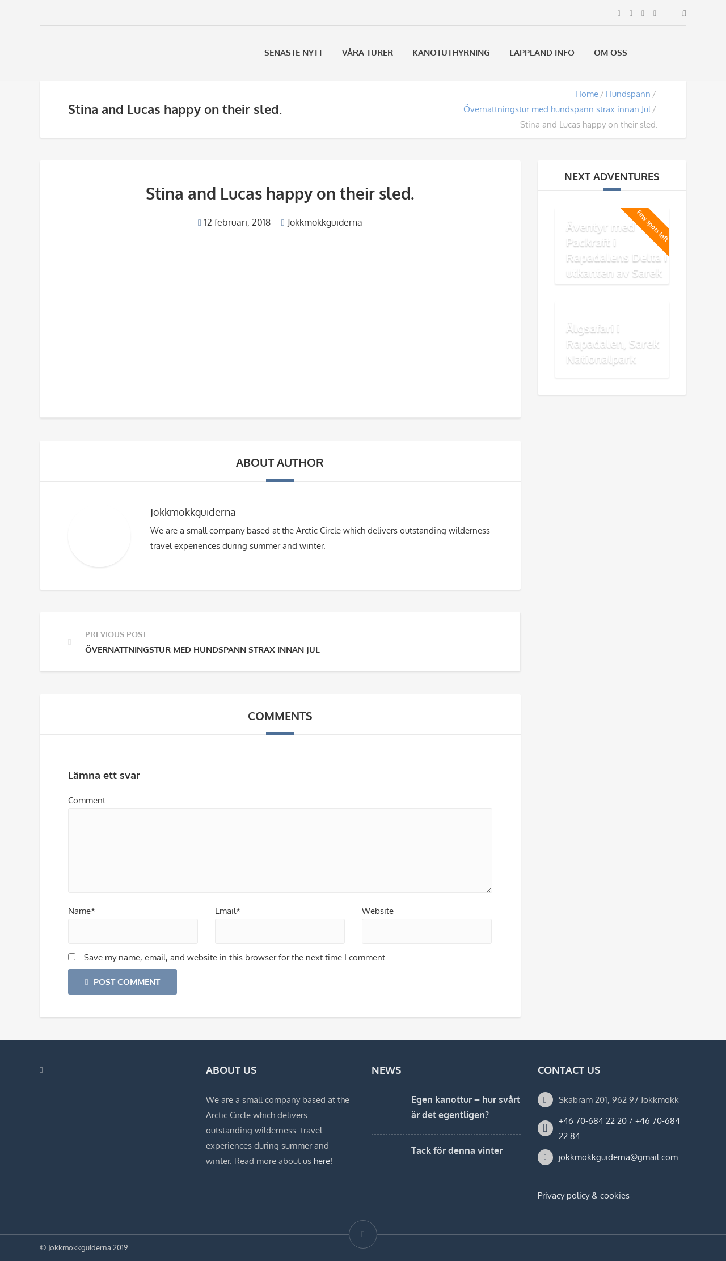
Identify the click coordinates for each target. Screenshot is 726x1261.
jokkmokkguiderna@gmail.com (618, 1157)
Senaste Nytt (293, 52)
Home (586, 93)
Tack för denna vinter (457, 1150)
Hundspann (628, 93)
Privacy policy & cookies (584, 1195)
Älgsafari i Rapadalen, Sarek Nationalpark (612, 343)
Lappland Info (542, 52)
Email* (227, 910)
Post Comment (122, 981)
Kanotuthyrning (451, 52)
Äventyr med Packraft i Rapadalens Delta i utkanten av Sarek (616, 249)
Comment (86, 800)
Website (378, 910)
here (322, 1161)
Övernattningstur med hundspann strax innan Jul (557, 109)
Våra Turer (367, 52)
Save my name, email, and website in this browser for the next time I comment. (235, 957)
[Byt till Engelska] (681, 52)
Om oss (610, 52)
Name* (81, 910)
